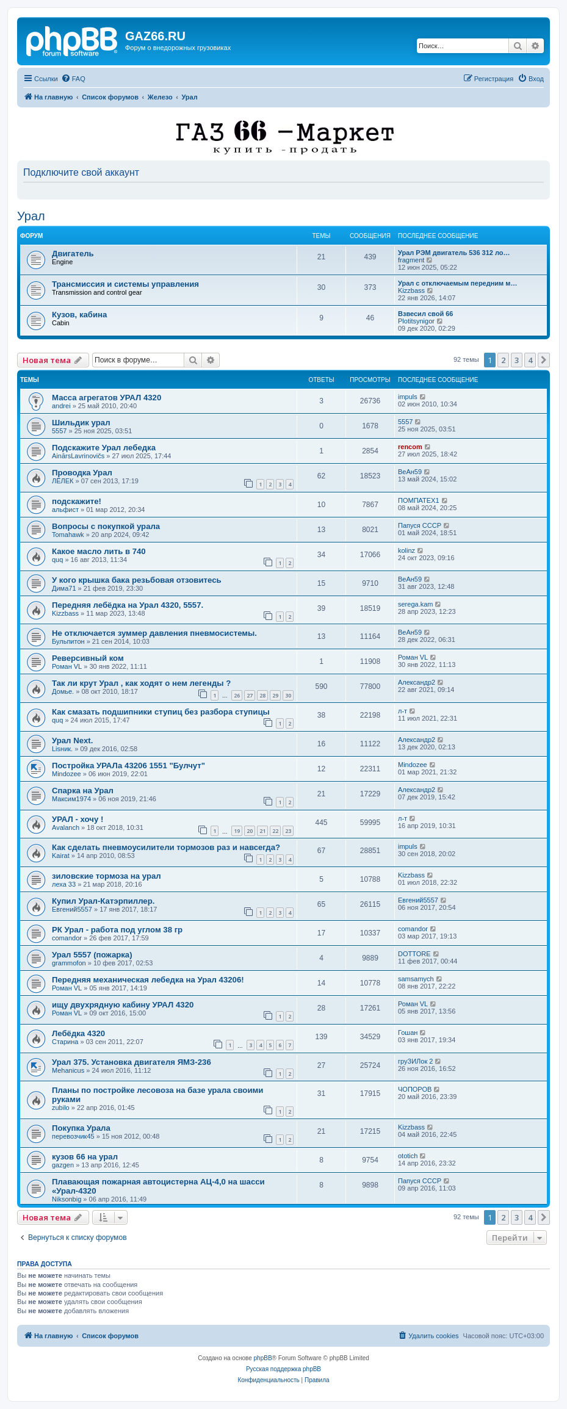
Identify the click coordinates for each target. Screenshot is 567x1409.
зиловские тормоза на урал (106, 876)
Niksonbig (66, 1199)
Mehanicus (68, 1070)
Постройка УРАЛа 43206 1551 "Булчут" (128, 765)
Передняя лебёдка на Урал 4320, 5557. (127, 605)
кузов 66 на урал (85, 1156)
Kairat (61, 855)
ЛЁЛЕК (63, 481)
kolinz (406, 550)
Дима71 (64, 588)
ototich (407, 1155)
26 (237, 695)
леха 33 (64, 884)
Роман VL (67, 666)
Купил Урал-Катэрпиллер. (103, 901)
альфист (65, 509)
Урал (31, 216)
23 (288, 831)
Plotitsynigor (416, 321)
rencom (410, 446)
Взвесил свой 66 (425, 313)
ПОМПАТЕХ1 (418, 500)
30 (288, 695)
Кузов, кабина (79, 314)
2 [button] (503, 360)
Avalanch (65, 827)
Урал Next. (72, 740)
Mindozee (66, 773)
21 (262, 831)
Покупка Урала (81, 1128)
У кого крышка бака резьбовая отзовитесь (137, 580)
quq (57, 559)
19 (237, 831)
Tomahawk (68, 534)
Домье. (63, 691)
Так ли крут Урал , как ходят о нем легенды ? (141, 683)
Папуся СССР (419, 525)
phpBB (263, 1358)
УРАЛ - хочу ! (77, 819)
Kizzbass (411, 290)
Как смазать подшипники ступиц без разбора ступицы (161, 711)
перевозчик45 (73, 1136)
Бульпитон (68, 641)
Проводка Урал (82, 472)
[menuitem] (73, 78)
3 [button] (517, 360)
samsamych (416, 978)
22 (275, 831)
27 (250, 695)
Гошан (407, 1032)
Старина (65, 1041)
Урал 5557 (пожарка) (92, 954)
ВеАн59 (410, 471)
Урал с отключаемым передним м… (457, 283)
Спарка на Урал (83, 790)
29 (275, 695)
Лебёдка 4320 (78, 1033)
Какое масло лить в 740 (99, 551)
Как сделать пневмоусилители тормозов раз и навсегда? (166, 847)
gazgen (63, 1165)
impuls (407, 396)
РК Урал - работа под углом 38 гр (117, 929)
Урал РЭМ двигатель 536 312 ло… (454, 252)
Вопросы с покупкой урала (106, 526)
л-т (402, 711)
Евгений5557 (72, 909)
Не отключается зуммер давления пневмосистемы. (154, 633)
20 (250, 831)
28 (262, 695)
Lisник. (62, 748)
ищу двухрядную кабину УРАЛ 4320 (122, 1004)
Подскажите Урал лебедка (104, 447)
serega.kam (415, 604)
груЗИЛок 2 (415, 1061)
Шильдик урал (81, 422)
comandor (67, 938)
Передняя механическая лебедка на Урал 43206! (148, 979)
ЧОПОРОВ (415, 1089)
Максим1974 (71, 798)
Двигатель (73, 253)
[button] (544, 360)
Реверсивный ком (88, 658)
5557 (59, 430)
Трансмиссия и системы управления (125, 284)
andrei (61, 405)
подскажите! (76, 501)
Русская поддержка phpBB (283, 1369)
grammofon (69, 963)
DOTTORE (414, 953)
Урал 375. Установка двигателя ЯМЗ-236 (131, 1062)
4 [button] (530, 360)
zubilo (61, 1107)
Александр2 (416, 682)
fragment (411, 260)
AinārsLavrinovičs (78, 455)
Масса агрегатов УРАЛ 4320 (106, 397)
